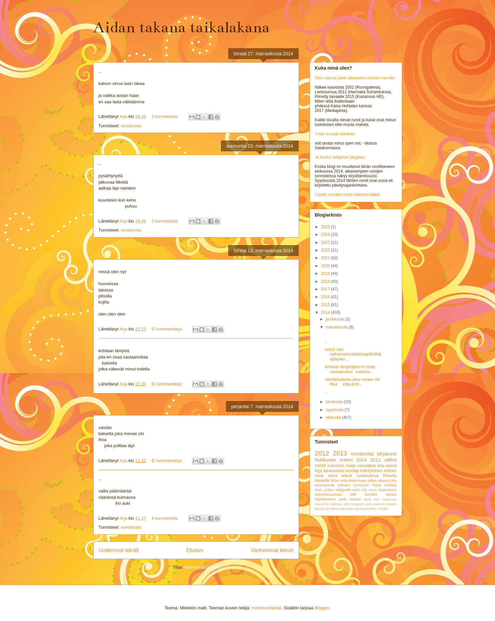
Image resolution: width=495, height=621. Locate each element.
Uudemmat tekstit (119, 550)
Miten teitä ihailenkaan (349, 480)
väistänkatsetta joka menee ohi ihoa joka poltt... (352, 381)
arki (346, 504)
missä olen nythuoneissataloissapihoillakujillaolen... (353, 354)
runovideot (366, 465)
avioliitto (371, 494)
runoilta (382, 508)
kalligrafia (343, 490)
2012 (322, 453)
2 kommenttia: (165, 221)
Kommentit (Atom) (201, 567)
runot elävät (340, 475)
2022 (326, 250)
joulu (369, 504)
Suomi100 (322, 504)
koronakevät (325, 485)
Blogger (322, 607)
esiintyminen (371, 470)
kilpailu (390, 494)
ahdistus (337, 504)
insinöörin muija (341, 465)
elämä (391, 465)
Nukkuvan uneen (334, 459)
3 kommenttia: (165, 116)
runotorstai (131, 125)
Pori (376, 499)
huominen (361, 485)
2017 (326, 289)
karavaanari (333, 470)
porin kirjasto (350, 499)
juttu (393, 480)
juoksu (329, 490)
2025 (326, 227)
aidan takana (378, 480)
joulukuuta (335, 319)
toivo (319, 490)
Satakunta (389, 499)
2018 (326, 281)
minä (319, 475)
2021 (326, 258)
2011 (375, 459)
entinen (389, 470)
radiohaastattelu (365, 508)
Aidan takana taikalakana (181, 27)
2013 (340, 453)
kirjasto (391, 504)
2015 (326, 305)
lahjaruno (386, 453)
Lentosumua (367, 475)
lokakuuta (335, 401)
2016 (326, 297)
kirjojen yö (322, 508)
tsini (380, 465)
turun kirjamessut (383, 490)
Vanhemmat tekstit (272, 550)
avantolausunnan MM (336, 494)
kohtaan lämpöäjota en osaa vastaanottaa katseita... (350, 369)
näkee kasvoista (341, 508)
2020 (326, 266)
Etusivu (194, 550)
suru (367, 499)
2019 (326, 273)
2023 (326, 242)
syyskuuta (335, 409)
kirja (318, 470)
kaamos (379, 504)
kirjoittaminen (325, 499)
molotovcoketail (267, 607)
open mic (359, 490)
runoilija (352, 470)
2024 (326, 234)
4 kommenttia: (165, 518)
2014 (326, 312)
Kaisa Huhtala (384, 485)
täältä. (375, 194)
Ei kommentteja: (167, 328)
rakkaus (344, 485)
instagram (358, 504)
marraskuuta (337, 327)
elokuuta (334, 417)
